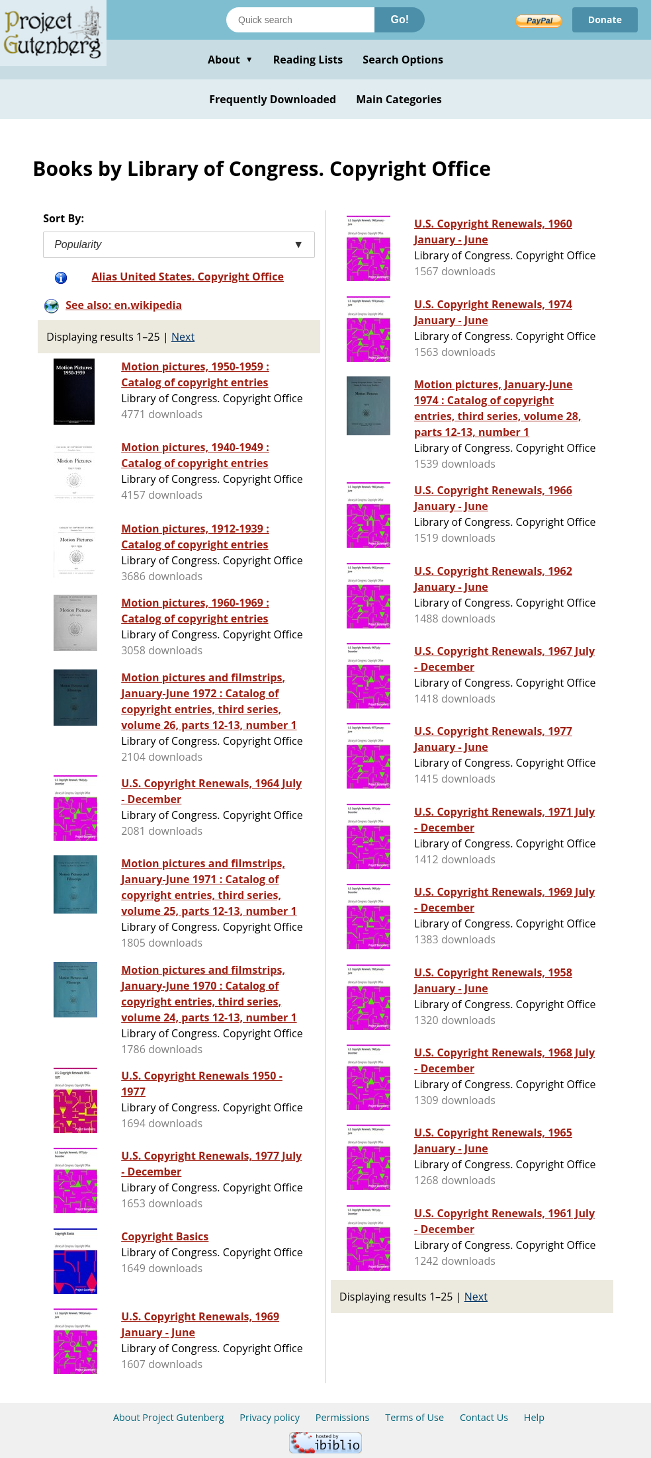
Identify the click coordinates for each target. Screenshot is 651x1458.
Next (183, 336)
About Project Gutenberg (168, 1417)
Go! (399, 19)
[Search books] (300, 19)
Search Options (403, 59)
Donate (605, 19)
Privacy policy (269, 1417)
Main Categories (399, 99)
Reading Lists (308, 59)
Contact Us (484, 1417)
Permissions (343, 1417)
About (230, 59)
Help (534, 1417)
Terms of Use (414, 1417)
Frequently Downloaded (272, 99)
